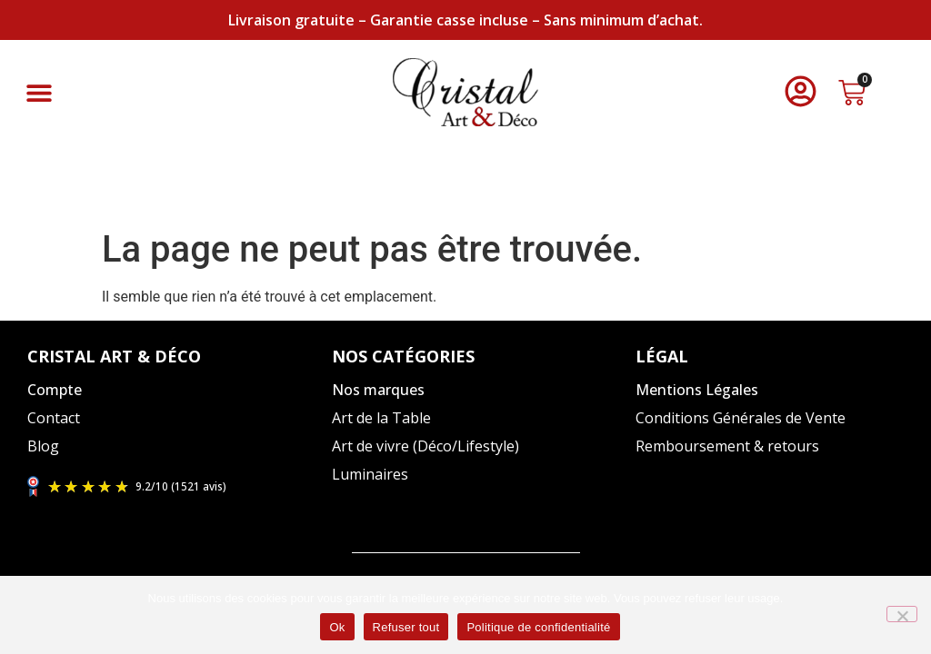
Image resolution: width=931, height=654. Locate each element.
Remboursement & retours (727, 446)
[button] (38, 92)
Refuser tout (406, 627)
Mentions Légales (697, 390)
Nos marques (378, 390)
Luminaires (370, 474)
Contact (53, 418)
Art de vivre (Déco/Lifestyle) (425, 446)
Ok (337, 627)
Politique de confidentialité (538, 627)
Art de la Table (381, 418)
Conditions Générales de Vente (741, 418)
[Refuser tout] (901, 614)
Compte (54, 390)
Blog (43, 446)
